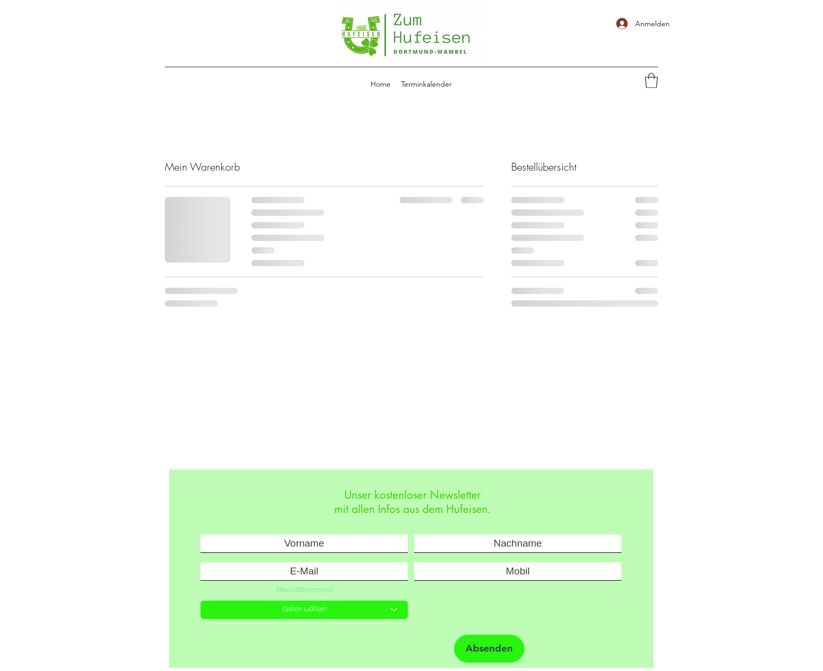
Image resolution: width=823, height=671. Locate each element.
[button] (651, 80)
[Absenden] (489, 649)
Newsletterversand (304, 589)
